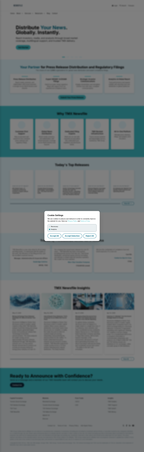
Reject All (90, 236)
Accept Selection (72, 236)
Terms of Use (85, 221)
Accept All (54, 236)
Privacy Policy (72, 221)
